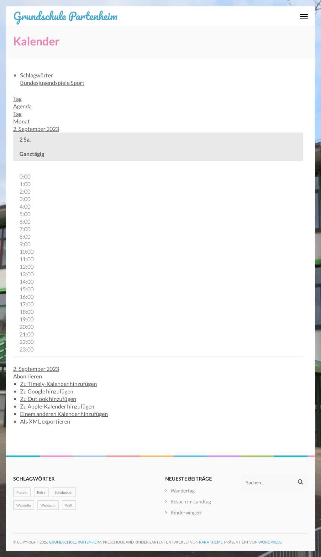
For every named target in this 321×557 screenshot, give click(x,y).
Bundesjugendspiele (45, 82)
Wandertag (183, 490)
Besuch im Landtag (191, 501)
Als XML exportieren (45, 421)
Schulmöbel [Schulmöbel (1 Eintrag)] (63, 492)
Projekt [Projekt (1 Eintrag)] (22, 492)
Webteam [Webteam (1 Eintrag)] (47, 505)
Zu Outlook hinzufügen (48, 398)
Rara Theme (211, 542)
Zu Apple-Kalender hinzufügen (57, 406)
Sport (77, 82)
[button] (27, 376)
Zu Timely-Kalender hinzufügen (58, 383)
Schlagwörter (36, 75)
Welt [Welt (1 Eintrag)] (68, 505)
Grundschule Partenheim (65, 15)
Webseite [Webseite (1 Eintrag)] (23, 505)
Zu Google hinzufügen (46, 391)
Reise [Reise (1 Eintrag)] (41, 492)
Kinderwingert (186, 512)
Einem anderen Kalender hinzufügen (64, 413)
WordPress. (270, 542)
